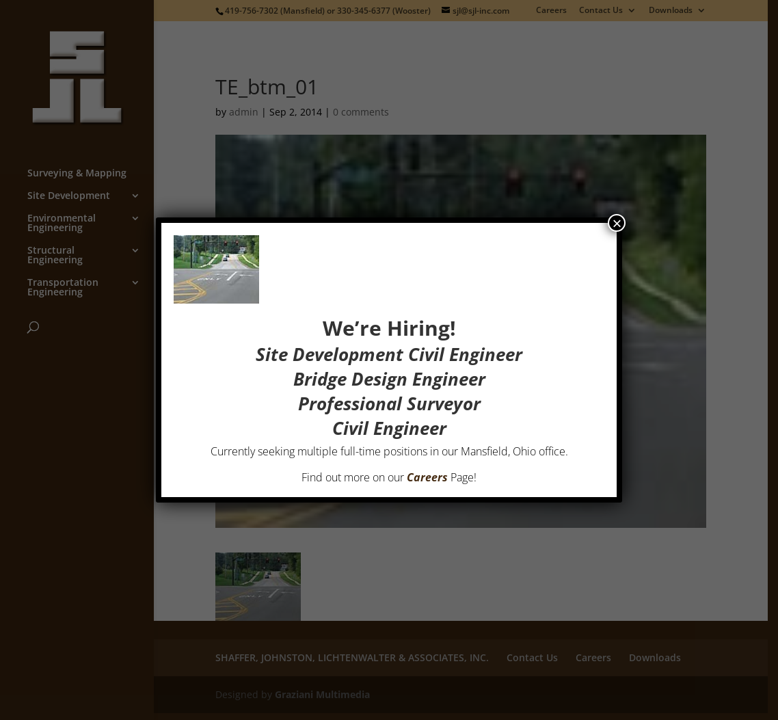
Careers (427, 477)
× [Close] (616, 223)
